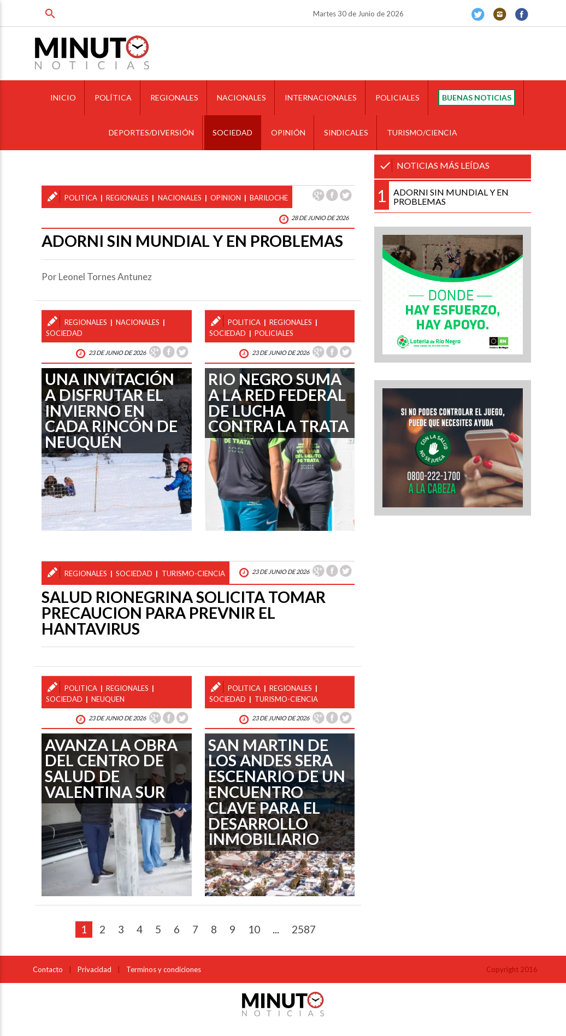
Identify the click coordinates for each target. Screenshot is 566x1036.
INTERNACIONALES (321, 97)
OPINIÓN (288, 132)
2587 (304, 929)
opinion (225, 197)
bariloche (269, 197)
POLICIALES (397, 97)
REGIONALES (174, 97)
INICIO (63, 97)
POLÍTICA (113, 97)
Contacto (48, 969)
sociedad (64, 333)
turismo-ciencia (193, 573)
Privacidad (94, 969)
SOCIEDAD (232, 132)
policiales (274, 333)
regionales (127, 197)
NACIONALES (241, 97)
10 (254, 929)
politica (80, 197)
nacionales (180, 197)
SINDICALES (346, 132)
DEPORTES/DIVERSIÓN (151, 132)
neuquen (108, 699)
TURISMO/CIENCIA (422, 132)
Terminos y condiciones (163, 969)
